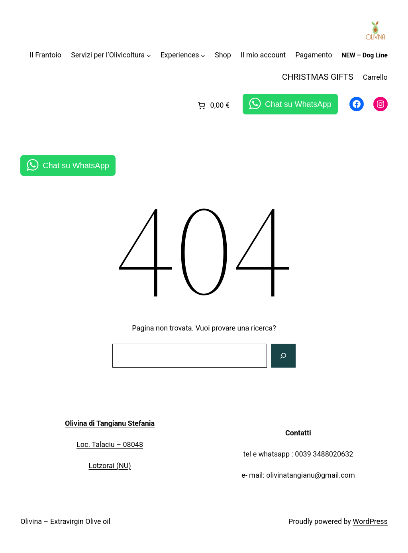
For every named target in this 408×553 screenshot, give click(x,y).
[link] (212, 105)
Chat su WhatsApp (298, 104)
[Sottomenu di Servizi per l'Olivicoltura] (149, 55)
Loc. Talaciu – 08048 (109, 444)
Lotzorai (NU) (109, 465)
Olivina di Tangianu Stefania (110, 423)
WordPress (370, 521)
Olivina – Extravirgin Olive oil (65, 521)
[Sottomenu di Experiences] (203, 55)
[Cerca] (283, 356)
